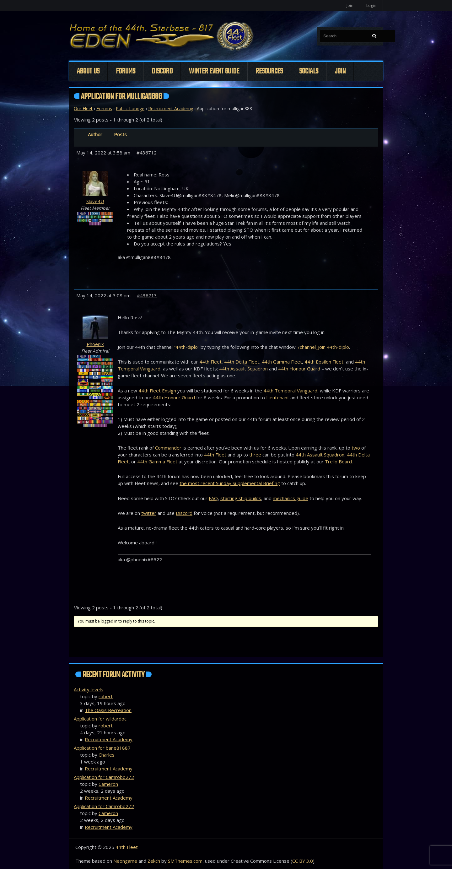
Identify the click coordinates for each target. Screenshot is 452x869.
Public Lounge (130, 108)
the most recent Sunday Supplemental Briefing (230, 483)
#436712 (147, 152)
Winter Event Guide (214, 71)
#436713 (147, 295)
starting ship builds (240, 498)
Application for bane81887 (102, 748)
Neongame (125, 861)
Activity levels (88, 689)
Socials (308, 71)
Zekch (154, 861)
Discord (162, 71)
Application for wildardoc (100, 718)
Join (350, 5)
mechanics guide (290, 498)
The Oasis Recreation (108, 710)
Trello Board (338, 461)
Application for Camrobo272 (104, 777)
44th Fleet (127, 847)
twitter (148, 513)
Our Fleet (83, 108)
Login (371, 5)
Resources (269, 71)
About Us (88, 71)
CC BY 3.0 (302, 861)
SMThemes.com (185, 861)
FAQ (213, 498)
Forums (125, 71)
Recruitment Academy (170, 108)
